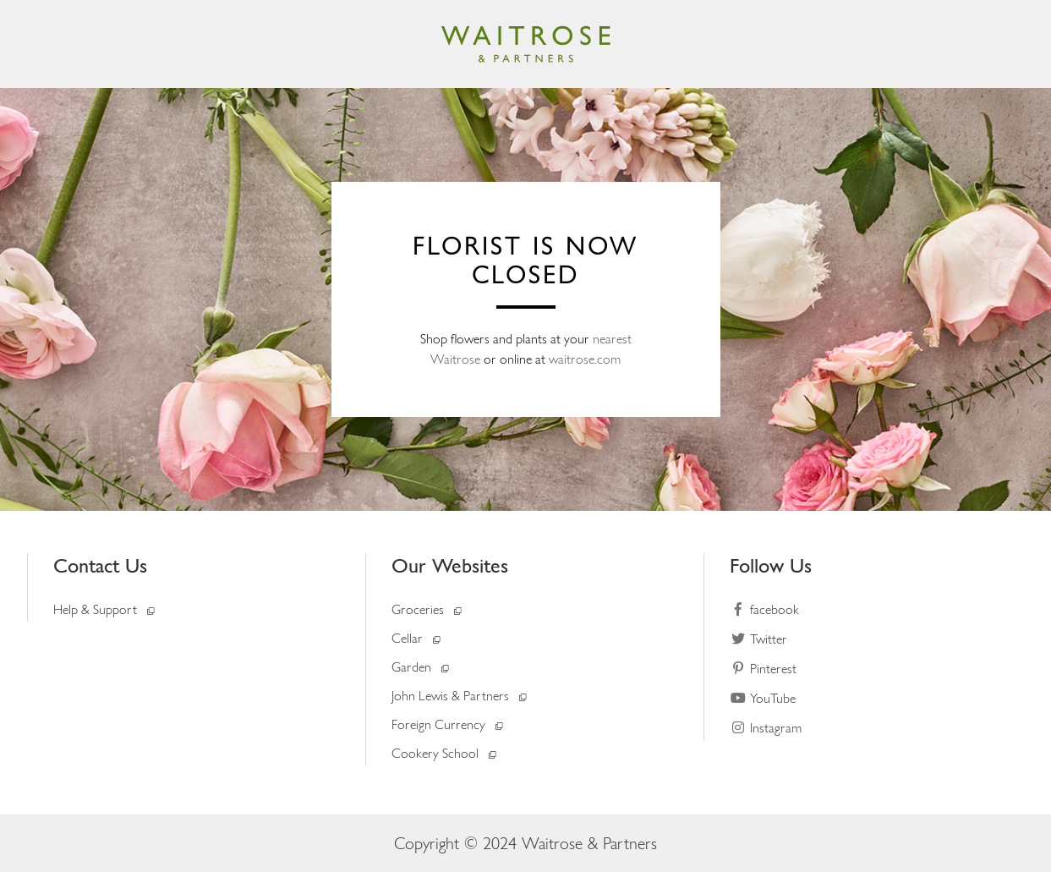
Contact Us (100, 565)
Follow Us (771, 565)
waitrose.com (585, 359)
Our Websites (449, 565)
